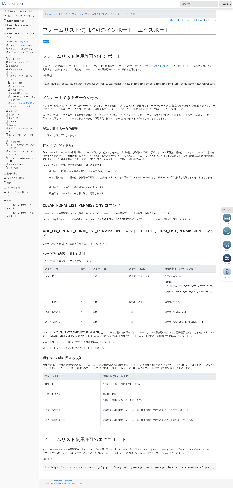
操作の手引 (11, 173)
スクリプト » (211, 20)
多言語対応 (12, 65)
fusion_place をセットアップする (19, 35)
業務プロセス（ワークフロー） (19, 130)
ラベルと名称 (13, 58)
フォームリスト (15, 86)
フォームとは (14, 82)
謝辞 (7, 182)
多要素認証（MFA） (16, 164)
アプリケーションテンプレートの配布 (20, 153)
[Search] (199, 4)
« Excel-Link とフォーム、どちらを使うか (186, 20)
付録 (7, 200)
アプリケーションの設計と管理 (20, 54)
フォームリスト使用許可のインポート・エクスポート (20, 104)
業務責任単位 (13, 114)
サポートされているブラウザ (19, 16)
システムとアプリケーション (20, 45)
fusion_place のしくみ (56, 14)
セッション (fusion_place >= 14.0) (19, 159)
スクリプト (12, 111)
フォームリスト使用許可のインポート (20, 206)
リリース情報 (12, 187)
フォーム (76, 14)
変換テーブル (13, 121)
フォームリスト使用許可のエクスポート (20, 214)
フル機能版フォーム (17, 93)
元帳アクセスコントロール (19, 75)
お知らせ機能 (13, 141)
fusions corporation (64, 481)
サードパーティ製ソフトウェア (19, 194)
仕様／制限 (12, 167)
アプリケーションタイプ (18, 62)
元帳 (9, 72)
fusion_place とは (14, 20)
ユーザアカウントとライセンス (20, 136)
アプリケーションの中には (19, 48)
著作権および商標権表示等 (18, 11)
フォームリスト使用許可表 (159, 66)
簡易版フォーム (15, 89)
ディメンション (14, 69)
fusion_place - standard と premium (18, 27)
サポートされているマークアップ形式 (20, 146)
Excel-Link (11, 124)
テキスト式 (12, 117)
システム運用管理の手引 (17, 178)
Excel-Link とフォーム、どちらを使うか (21, 98)
